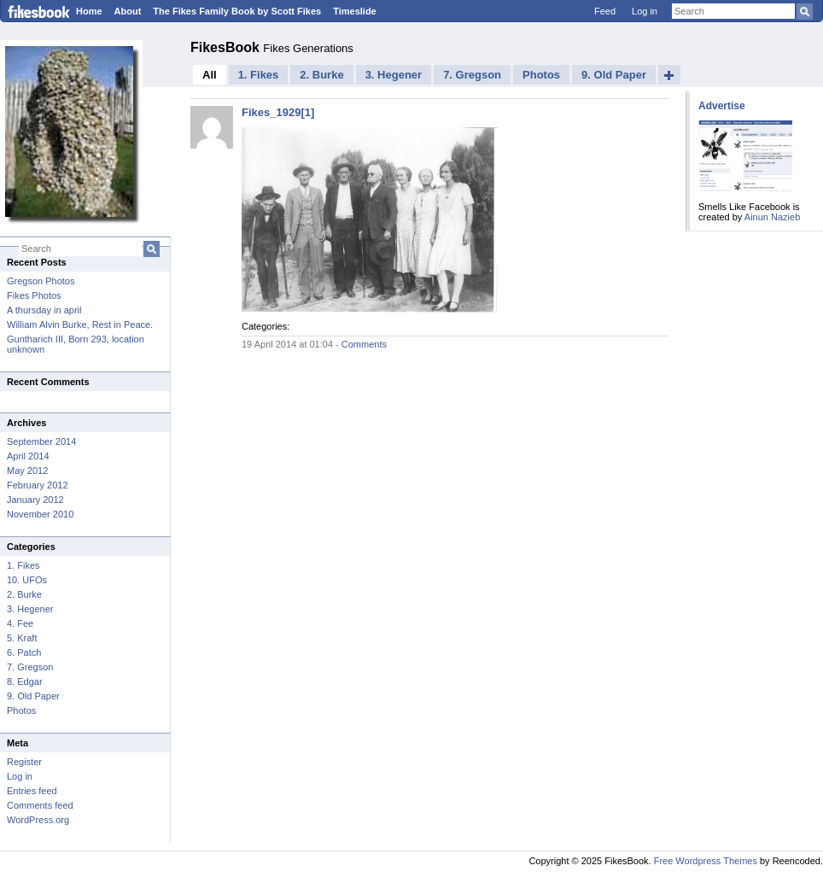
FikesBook (226, 47)
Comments (364, 344)
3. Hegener (30, 609)
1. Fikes (23, 565)
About (128, 11)
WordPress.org (38, 820)
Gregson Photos (41, 281)
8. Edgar (25, 681)
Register (24, 762)
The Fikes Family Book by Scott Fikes (237, 11)
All (209, 74)
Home (89, 11)
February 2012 (37, 485)
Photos (21, 710)
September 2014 (41, 441)
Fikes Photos (34, 295)
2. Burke (24, 594)
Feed (605, 11)
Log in (644, 11)
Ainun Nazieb (772, 217)
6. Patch (24, 652)
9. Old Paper (33, 696)
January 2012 (35, 499)
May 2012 (27, 470)
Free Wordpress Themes (705, 861)
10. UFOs (27, 580)
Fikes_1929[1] (278, 112)
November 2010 (40, 514)
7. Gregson (30, 667)
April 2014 (28, 456)
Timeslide (354, 11)
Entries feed (32, 791)
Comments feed (40, 805)
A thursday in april (44, 310)
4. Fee (20, 623)
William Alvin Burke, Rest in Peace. (80, 324)
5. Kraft (22, 638)
